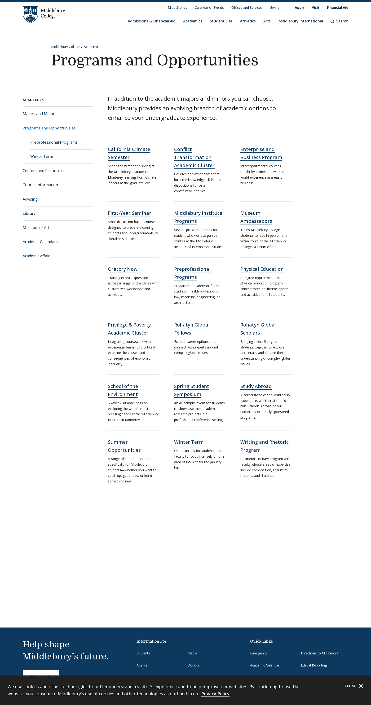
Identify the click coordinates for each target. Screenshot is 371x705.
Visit (315, 7)
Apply (299, 7)
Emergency (258, 653)
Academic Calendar (264, 665)
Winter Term (41, 156)
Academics (192, 21)
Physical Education (262, 269)
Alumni (142, 665)
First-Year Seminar (129, 213)
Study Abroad (256, 386)
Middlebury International (300, 21)
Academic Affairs (37, 255)
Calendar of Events (209, 7)
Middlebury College (65, 46)
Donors (193, 665)
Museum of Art (36, 227)
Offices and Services (246, 7)
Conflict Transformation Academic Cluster (194, 157)
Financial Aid (337, 7)
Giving (274, 7)
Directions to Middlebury (320, 653)
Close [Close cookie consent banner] (354, 686)
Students (143, 653)
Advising (30, 199)
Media (192, 653)
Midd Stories (177, 7)
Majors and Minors (40, 113)
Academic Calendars (40, 241)
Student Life (221, 21)
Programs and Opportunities (49, 128)
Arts (267, 21)
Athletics (248, 21)
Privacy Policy (215, 693)
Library (29, 213)
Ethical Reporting (314, 665)
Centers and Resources (43, 170)
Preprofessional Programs (54, 142)
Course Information (40, 184)
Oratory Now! (123, 269)
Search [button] (339, 21)
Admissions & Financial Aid (152, 21)
